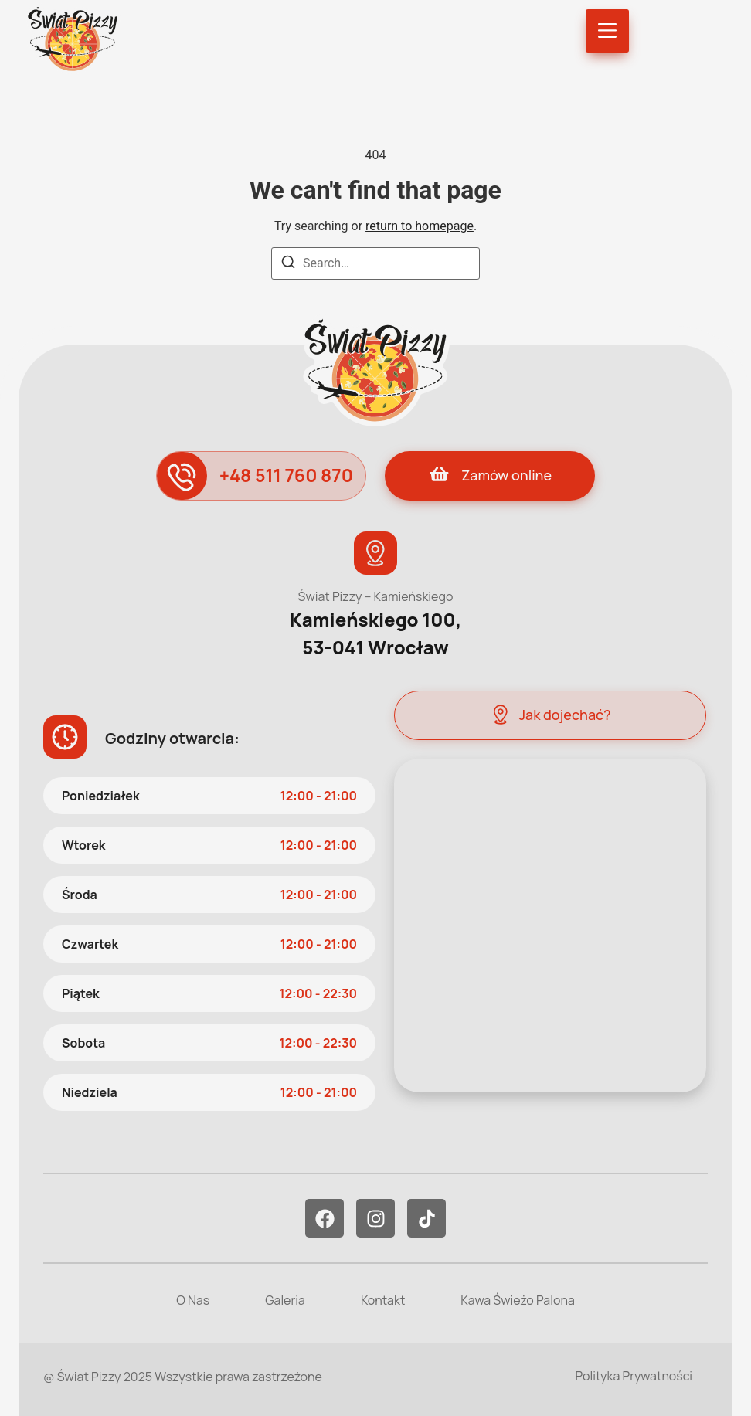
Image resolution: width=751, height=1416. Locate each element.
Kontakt (383, 1300)
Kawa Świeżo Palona (517, 1300)
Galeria (285, 1300)
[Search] (288, 264)
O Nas (192, 1300)
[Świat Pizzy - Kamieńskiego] (550, 925)
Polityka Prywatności (633, 1375)
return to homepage (419, 226)
